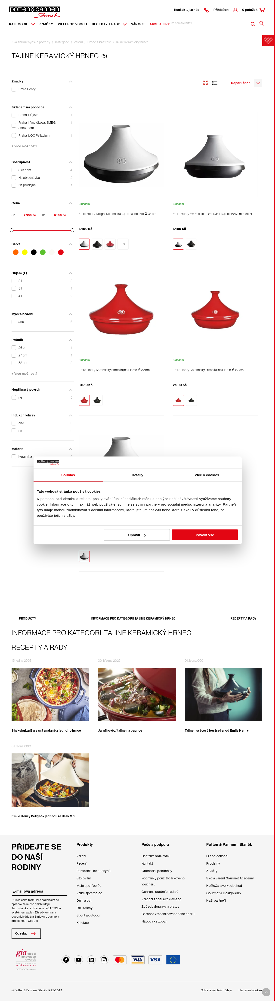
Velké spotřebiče (89, 893)
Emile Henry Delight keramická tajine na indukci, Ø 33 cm (117, 214)
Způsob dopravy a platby (160, 906)
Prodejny (213, 863)
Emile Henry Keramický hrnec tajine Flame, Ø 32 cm (114, 370)
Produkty (27, 618)
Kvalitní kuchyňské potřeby (31, 42)
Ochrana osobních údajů (160, 892)
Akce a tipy (160, 24)
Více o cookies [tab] (207, 475)
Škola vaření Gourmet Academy (230, 878)
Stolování (84, 878)
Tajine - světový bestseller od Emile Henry (217, 731)
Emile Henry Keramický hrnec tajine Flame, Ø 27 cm (208, 370)
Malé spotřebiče (89, 886)
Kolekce (83, 923)
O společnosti (217, 856)
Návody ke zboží (154, 921)
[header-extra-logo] (27, 10)
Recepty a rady (243, 618)
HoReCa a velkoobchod (224, 886)
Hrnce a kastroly (99, 42)
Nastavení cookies (250, 990)
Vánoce (138, 24)
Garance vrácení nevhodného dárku (168, 914)
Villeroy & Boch (72, 24)
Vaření (78, 42)
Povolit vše (205, 535)
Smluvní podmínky (47, 916)
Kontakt (147, 863)
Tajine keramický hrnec (132, 42)
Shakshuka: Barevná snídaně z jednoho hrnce (46, 731)
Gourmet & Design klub (223, 893)
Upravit (137, 535)
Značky (46, 24)
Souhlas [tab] (68, 475)
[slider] (11, 230)
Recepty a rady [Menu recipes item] (109, 24)
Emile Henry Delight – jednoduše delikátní (43, 816)
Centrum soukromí (156, 856)
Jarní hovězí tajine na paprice (120, 731)
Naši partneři (216, 900)
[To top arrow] (266, 992)
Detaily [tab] (137, 475)
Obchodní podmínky (157, 871)
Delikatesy (85, 908)
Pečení (82, 863)
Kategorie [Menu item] (22, 24)
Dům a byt (84, 900)
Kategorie (62, 42)
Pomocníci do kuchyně (94, 871)
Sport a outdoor (89, 915)
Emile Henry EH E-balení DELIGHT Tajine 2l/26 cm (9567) (212, 214)
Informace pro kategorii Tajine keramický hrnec (133, 618)
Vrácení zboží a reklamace (161, 899)
